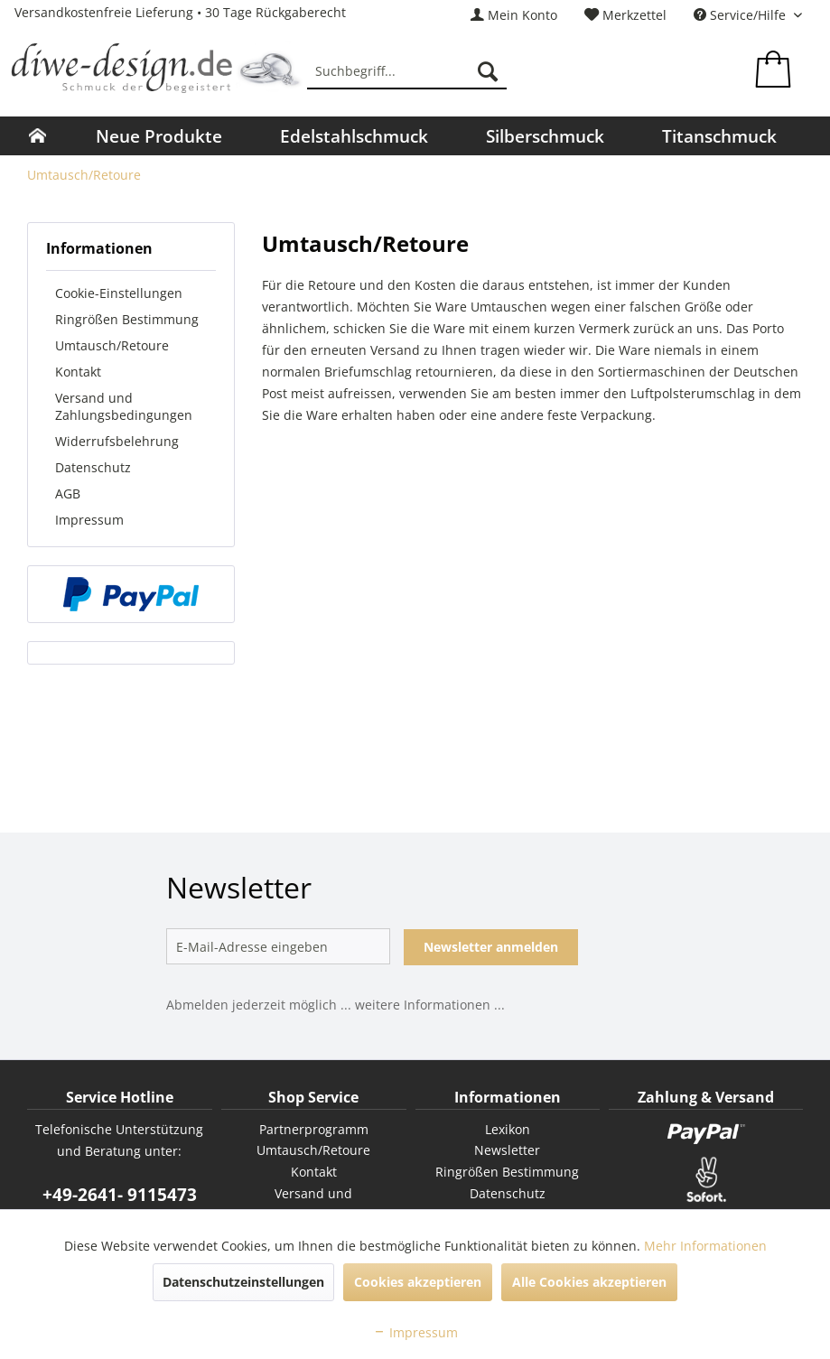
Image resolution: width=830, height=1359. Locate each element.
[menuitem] (514, 15)
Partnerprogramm (313, 1129)
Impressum (89, 519)
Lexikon (507, 1129)
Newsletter (507, 1150)
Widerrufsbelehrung (117, 441)
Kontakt (78, 371)
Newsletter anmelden (491, 946)
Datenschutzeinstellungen (243, 1281)
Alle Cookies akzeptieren (589, 1281)
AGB (67, 493)
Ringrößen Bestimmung (127, 319)
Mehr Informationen (705, 1245)
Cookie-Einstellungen (118, 293)
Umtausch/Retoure (112, 345)
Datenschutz (93, 467)
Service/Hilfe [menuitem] (741, 14)
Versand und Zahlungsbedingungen (123, 406)
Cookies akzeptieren (417, 1281)
